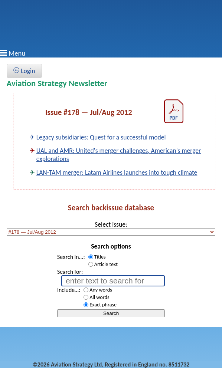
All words (99, 297)
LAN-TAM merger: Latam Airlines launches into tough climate (116, 172)
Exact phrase (103, 304)
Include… (68, 289)
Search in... (70, 256)
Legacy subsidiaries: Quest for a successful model (101, 137)
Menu (17, 53)
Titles (100, 256)
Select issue (110, 224)
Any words (100, 289)
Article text (106, 264)
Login (24, 71)
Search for (69, 271)
